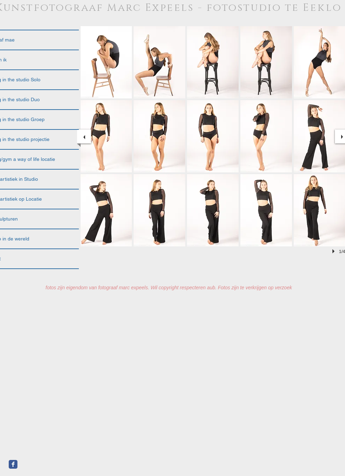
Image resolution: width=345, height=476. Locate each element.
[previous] (84, 136)
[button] (106, 62)
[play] (334, 251)
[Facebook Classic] (13, 464)
